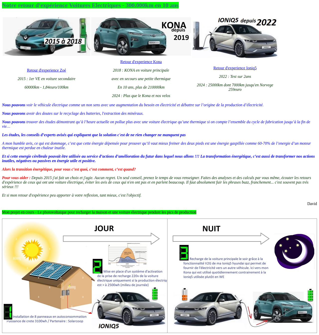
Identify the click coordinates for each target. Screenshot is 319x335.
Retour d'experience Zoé (46, 70)
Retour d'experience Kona (141, 62)
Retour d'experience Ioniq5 (234, 68)
